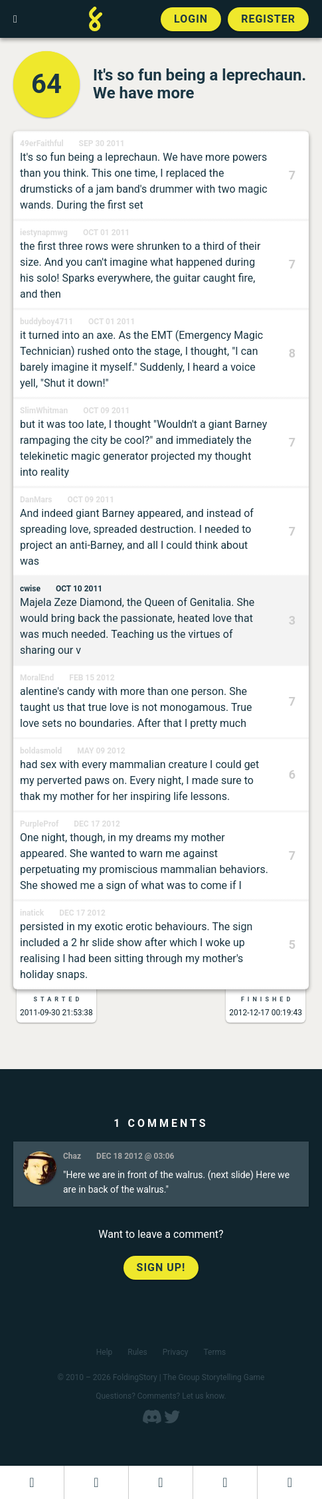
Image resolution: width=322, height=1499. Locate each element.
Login (191, 19)
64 (46, 84)
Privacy (176, 1352)
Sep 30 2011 (102, 143)
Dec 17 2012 (97, 824)
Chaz (72, 1156)
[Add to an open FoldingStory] (161, 1482)
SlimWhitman (44, 410)
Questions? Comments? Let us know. (161, 1396)
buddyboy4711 (46, 321)
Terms (215, 1352)
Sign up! (161, 1267)
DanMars (36, 499)
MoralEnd (37, 677)
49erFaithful (42, 143)
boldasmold (41, 750)
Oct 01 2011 (106, 232)
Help (104, 1352)
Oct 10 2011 (79, 588)
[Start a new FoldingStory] (96, 1482)
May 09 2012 (101, 750)
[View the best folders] (290, 1482)
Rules (137, 1352)
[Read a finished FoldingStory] (225, 1482)
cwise (30, 588)
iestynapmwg (44, 232)
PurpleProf (39, 824)
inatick (32, 913)
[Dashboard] (32, 1482)
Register (268, 19)
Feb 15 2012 (91, 677)
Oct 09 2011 (106, 410)
